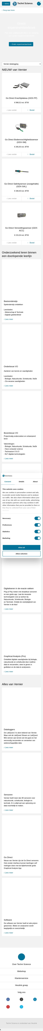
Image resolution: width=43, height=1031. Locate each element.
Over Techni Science (21, 964)
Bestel (30, 110)
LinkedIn (35, 999)
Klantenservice (21, 978)
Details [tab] (21, 481)
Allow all (21, 547)
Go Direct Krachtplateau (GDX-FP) (21, 98)
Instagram (21, 999)
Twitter (21, 1007)
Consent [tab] (8, 481)
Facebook (8, 999)
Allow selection (21, 554)
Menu (6, 4)
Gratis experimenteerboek (21, 44)
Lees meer (9, 319)
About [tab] (35, 481)
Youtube (8, 1007)
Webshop (21, 971)
